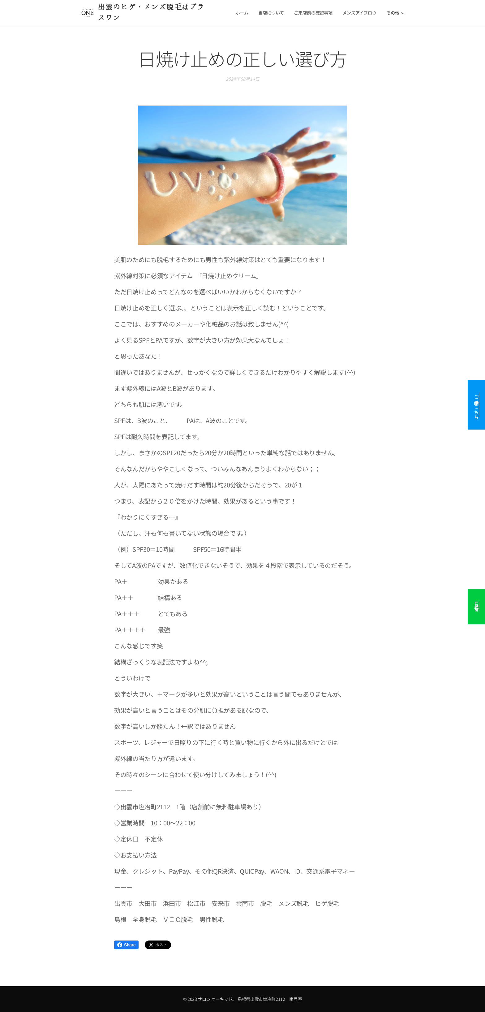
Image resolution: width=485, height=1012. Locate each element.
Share (126, 944)
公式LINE (476, 606)
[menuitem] (242, 12)
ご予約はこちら (476, 404)
